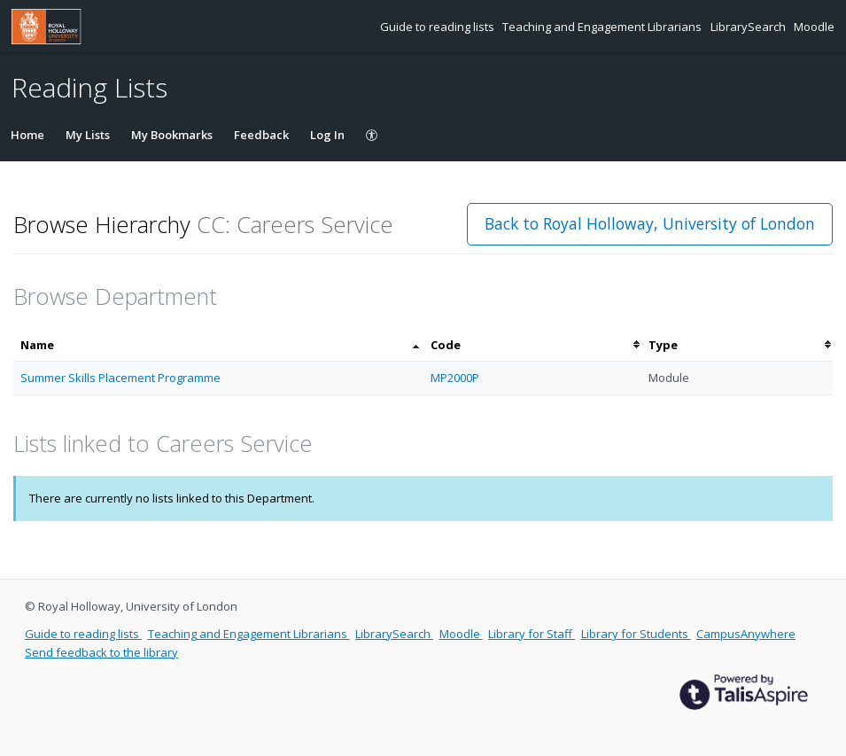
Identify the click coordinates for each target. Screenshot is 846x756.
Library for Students (636, 634)
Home (27, 135)
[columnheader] (218, 345)
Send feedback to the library (101, 652)
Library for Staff (531, 634)
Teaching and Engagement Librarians (603, 27)
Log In (327, 135)
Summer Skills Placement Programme (120, 378)
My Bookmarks (172, 135)
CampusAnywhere (746, 634)
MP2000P (455, 378)
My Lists (88, 135)
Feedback (261, 135)
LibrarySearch (749, 27)
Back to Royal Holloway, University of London (650, 223)
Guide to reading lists (438, 27)
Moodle (814, 27)
